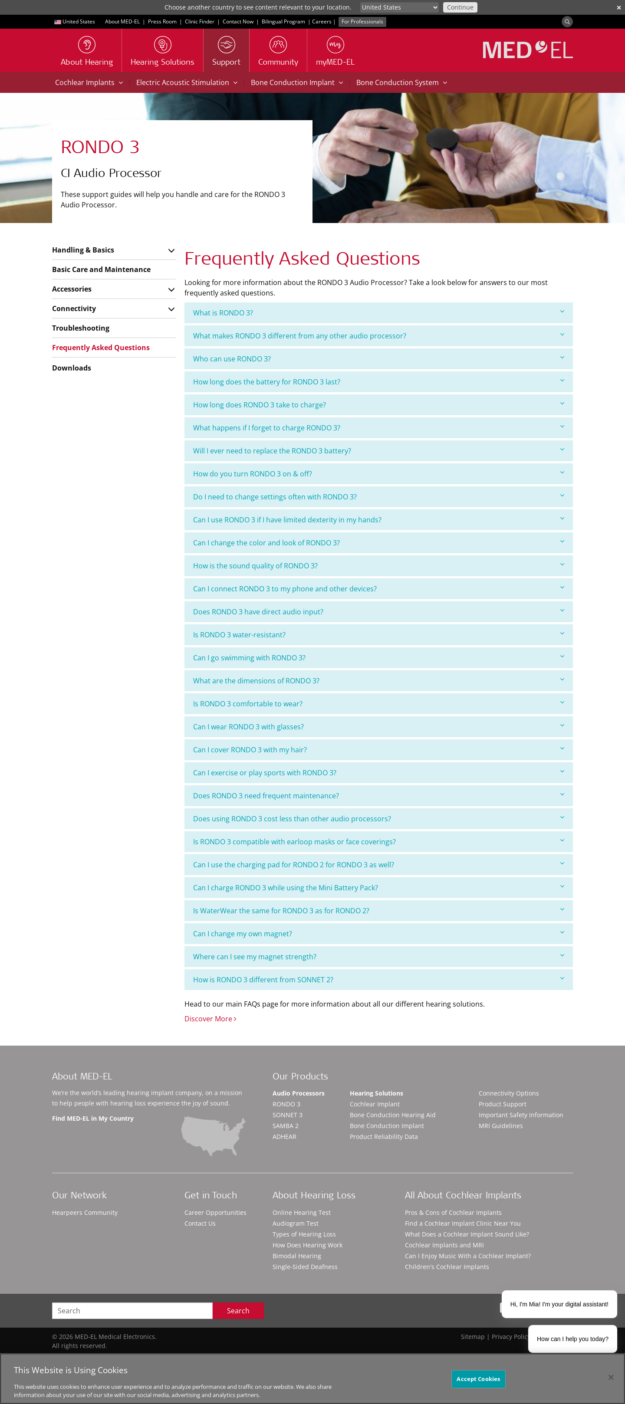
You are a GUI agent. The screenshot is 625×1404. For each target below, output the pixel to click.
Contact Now (238, 21)
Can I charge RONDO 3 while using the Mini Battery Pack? (378, 887)
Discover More (210, 1018)
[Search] (567, 21)
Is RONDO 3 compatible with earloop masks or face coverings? (378, 841)
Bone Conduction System (401, 82)
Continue (460, 7)
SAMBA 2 (286, 1126)
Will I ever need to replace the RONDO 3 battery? (378, 451)
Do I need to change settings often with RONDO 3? (378, 497)
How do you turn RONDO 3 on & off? (378, 474)
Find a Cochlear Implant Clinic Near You (463, 1223)
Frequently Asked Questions (101, 347)
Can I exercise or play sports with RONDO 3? (378, 772)
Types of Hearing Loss (304, 1234)
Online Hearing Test (302, 1212)
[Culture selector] (399, 7)
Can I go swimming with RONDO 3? (378, 658)
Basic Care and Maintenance (101, 269)
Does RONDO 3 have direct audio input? (378, 612)
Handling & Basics (83, 250)
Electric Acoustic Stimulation (186, 82)
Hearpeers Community (85, 1212)
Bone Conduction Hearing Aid (393, 1115)
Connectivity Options (509, 1093)
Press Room (162, 21)
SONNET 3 (288, 1115)
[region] (312, 1378)
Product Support (502, 1104)
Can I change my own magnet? (378, 933)
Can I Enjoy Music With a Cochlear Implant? (468, 1256)
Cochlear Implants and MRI (444, 1245)
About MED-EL (122, 21)
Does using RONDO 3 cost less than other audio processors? (378, 818)
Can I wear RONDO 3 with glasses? (378, 727)
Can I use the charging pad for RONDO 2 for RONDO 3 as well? (378, 864)
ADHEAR (284, 1136)
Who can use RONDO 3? (378, 359)
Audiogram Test (296, 1223)
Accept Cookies (478, 1379)
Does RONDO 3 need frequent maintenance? (378, 795)
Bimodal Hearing (297, 1256)
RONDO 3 (286, 1104)
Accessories (72, 289)
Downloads (71, 368)
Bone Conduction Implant (297, 82)
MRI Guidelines (501, 1126)
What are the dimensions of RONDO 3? (378, 681)
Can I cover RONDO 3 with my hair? (378, 749)
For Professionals (362, 21)
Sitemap (473, 1336)
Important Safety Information (521, 1115)
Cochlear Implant (375, 1104)
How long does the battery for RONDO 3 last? (378, 382)
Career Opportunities (215, 1212)
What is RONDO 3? (378, 313)
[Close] (611, 1377)
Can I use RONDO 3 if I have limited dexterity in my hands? (378, 520)
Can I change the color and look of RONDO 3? (378, 543)
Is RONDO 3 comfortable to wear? (378, 704)
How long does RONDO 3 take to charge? (378, 405)
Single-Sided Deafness (305, 1267)
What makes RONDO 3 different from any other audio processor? (378, 336)
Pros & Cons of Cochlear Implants (453, 1212)
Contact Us (200, 1223)
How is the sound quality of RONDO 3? (378, 566)
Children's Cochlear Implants (447, 1267)
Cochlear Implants (89, 82)
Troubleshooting (80, 328)
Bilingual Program (283, 21)
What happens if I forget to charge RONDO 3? (378, 428)
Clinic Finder (199, 21)
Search (238, 1310)
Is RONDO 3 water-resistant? (378, 635)
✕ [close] (619, 7)
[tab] (378, 312)
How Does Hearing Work (307, 1245)
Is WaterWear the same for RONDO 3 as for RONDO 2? (378, 910)
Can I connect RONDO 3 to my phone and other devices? (378, 589)
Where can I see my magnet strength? (378, 956)
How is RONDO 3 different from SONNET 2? (378, 979)
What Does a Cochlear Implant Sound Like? (467, 1234)
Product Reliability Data (384, 1136)
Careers (322, 21)
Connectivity (74, 308)
